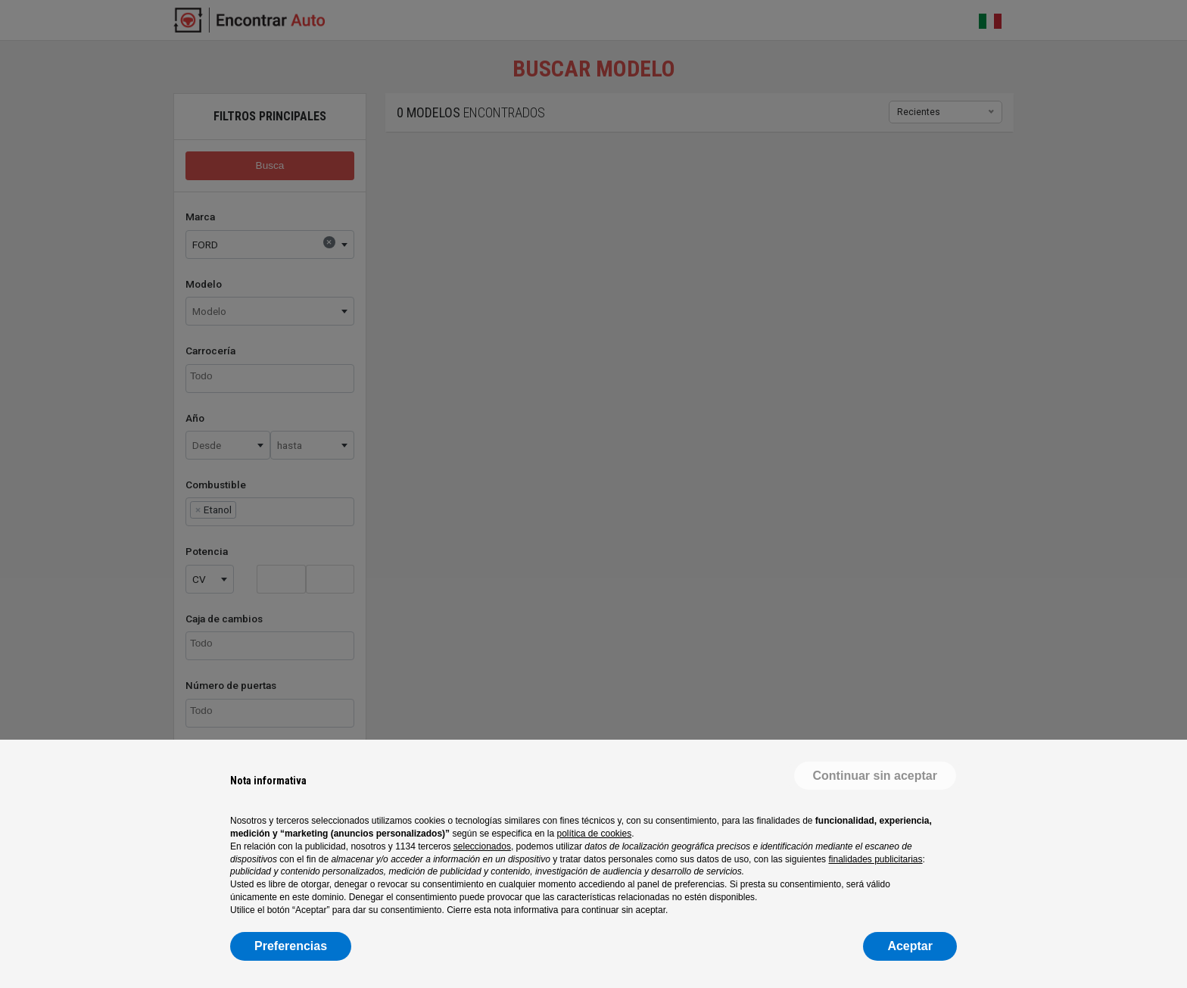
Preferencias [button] (290, 946)
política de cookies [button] (593, 833)
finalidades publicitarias (875, 859)
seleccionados (482, 846)
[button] (875, 776)
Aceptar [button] (910, 946)
